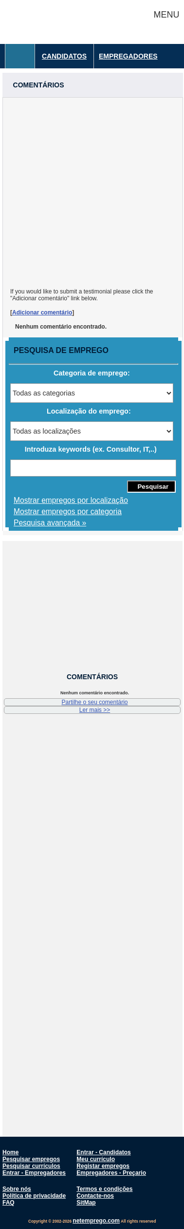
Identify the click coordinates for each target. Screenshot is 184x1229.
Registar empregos (102, 1166)
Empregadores (128, 56)
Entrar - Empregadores (34, 1172)
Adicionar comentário (42, 312)
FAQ (8, 1202)
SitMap (85, 1202)
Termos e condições (104, 1189)
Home (10, 1152)
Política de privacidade (34, 1195)
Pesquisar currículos (31, 1166)
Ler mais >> (94, 710)
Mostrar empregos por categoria (68, 511)
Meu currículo (95, 1159)
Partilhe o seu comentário (94, 702)
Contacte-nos (95, 1195)
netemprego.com (96, 1220)
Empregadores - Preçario (111, 1172)
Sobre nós (16, 1189)
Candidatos (64, 56)
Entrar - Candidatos (103, 1152)
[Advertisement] (91, 189)
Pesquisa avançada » (50, 523)
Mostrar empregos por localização (71, 500)
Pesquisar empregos (31, 1159)
